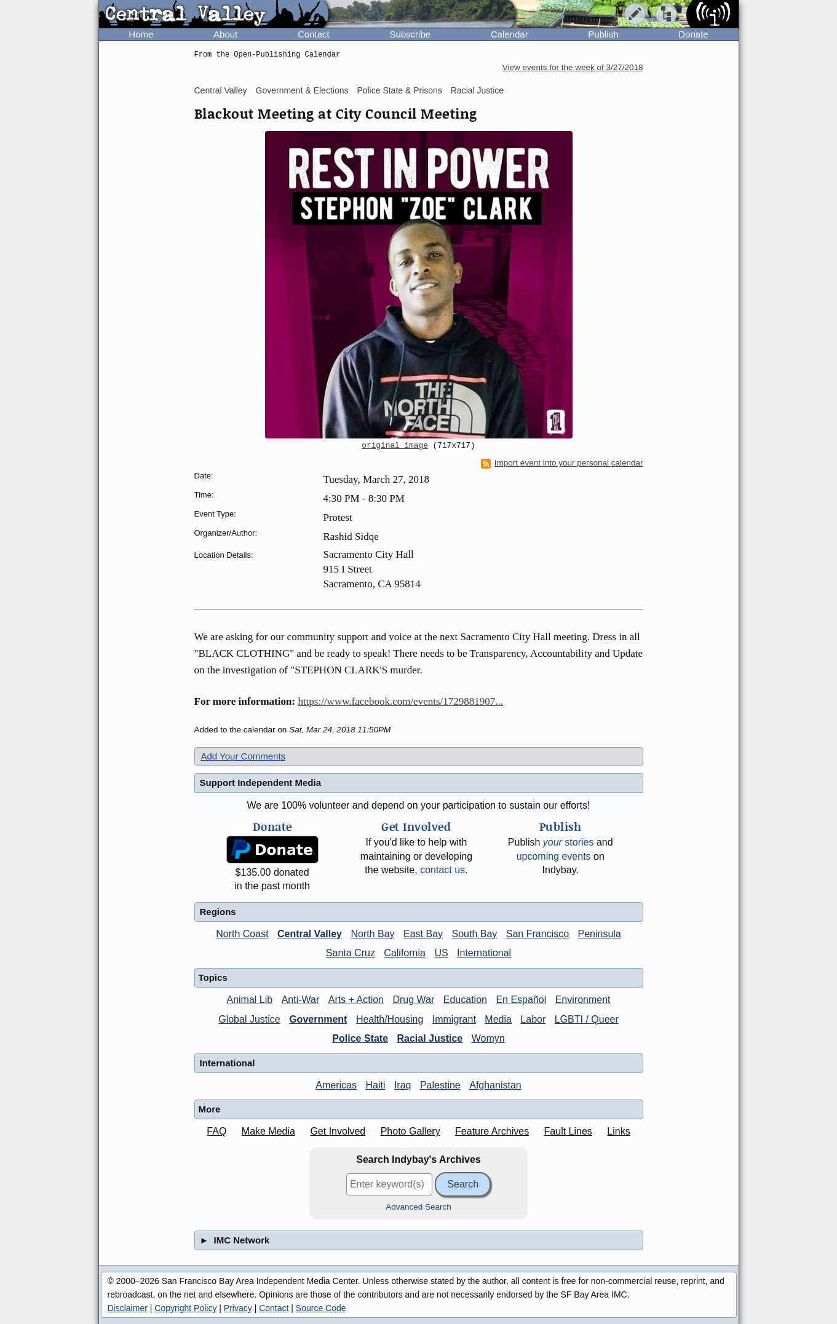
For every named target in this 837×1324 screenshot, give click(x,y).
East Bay (423, 934)
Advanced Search (418, 1206)
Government (318, 1019)
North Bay (372, 934)
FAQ (216, 1131)
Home (141, 34)
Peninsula (599, 934)
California (405, 953)
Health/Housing (389, 1019)
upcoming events (554, 856)
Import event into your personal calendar (562, 463)
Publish (603, 34)
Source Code (321, 1308)
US (441, 953)
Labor (532, 1019)
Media (498, 1019)
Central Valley (220, 90)
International (484, 953)
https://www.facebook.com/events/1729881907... (400, 701)
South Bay (475, 934)
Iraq (402, 1085)
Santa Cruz (350, 953)
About (225, 34)
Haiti (375, 1085)
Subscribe (409, 34)
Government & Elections (302, 90)
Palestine (440, 1085)
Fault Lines (568, 1131)
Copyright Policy (185, 1308)
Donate (693, 34)
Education (465, 999)
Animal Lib (249, 999)
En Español (521, 999)
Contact (314, 34)
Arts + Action (356, 999)
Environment (583, 999)
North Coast (242, 934)
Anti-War (301, 999)
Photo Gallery (410, 1131)
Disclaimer (128, 1308)
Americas (336, 1085)
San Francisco (537, 934)
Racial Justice (477, 90)
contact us (442, 870)
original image (395, 445)
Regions (218, 911)
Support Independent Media (261, 782)
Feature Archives (492, 1131)
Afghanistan (495, 1085)
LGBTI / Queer (587, 1019)
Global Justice (249, 1019)
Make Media (268, 1131)
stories (568, 842)
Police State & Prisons (399, 90)
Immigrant (454, 1019)
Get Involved (337, 1131)
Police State (360, 1038)
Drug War (413, 999)
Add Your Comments (243, 756)
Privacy (238, 1308)
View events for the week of (572, 67)
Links (618, 1131)
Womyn (488, 1038)
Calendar (509, 34)
